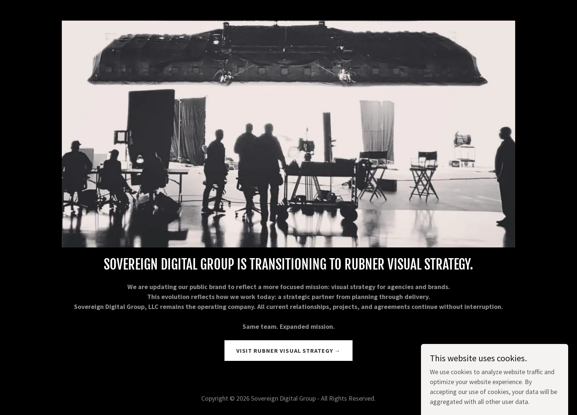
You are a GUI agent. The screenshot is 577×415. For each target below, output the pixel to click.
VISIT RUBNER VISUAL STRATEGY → (288, 350)
